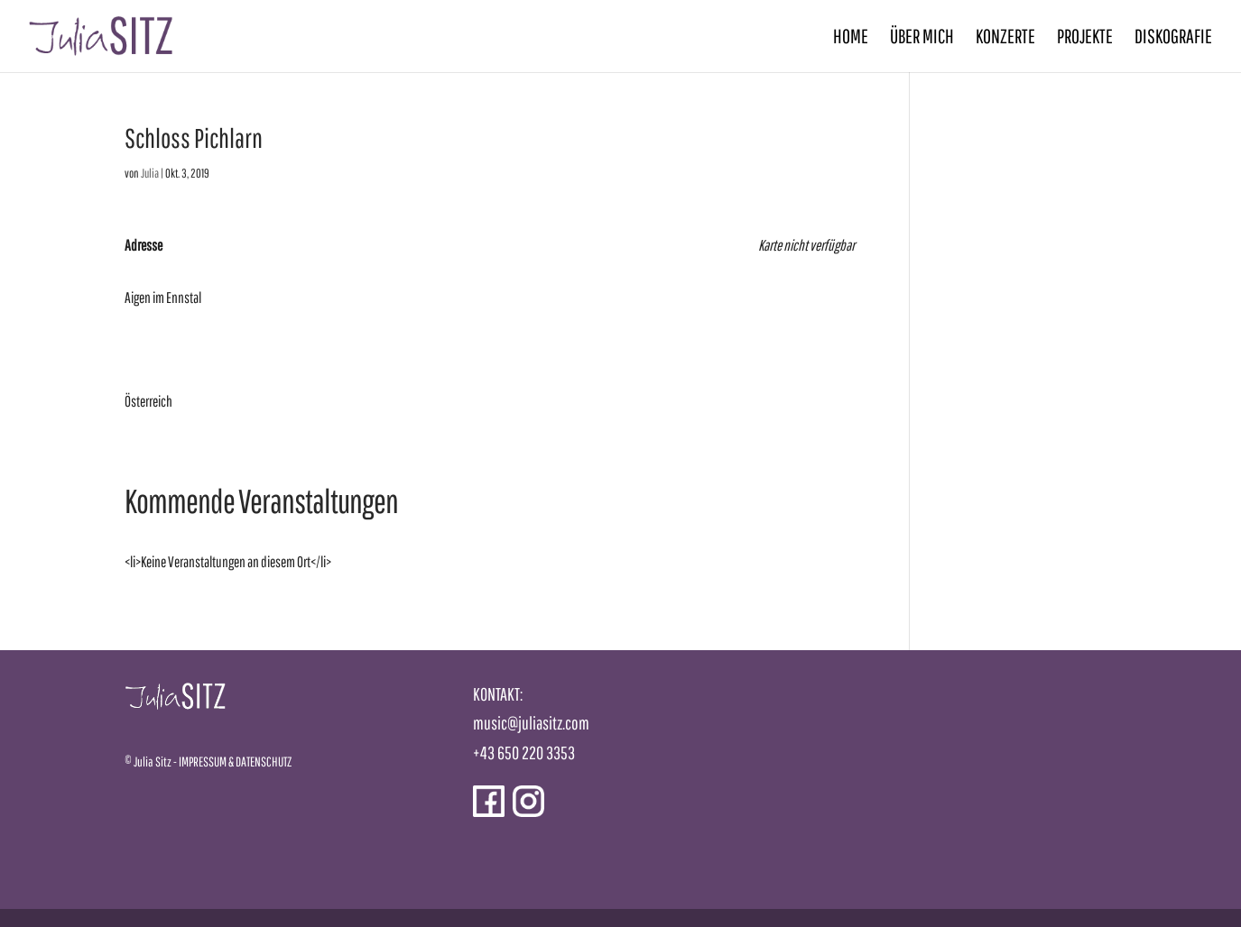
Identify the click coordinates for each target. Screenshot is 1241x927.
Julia (150, 173)
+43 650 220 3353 (524, 752)
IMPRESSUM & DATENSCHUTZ (235, 761)
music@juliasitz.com (531, 722)
